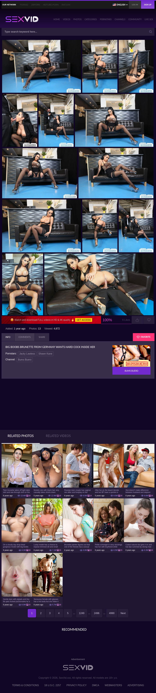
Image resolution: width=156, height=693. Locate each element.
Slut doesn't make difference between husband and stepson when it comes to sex (138, 491)
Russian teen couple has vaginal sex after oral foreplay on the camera (77, 491)
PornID (24, 5)
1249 (81, 613)
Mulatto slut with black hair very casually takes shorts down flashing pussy (46, 491)
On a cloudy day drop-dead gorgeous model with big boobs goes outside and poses (15, 546)
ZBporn (35, 5)
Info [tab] (7, 337)
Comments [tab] (24, 337)
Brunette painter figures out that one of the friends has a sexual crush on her (77, 546)
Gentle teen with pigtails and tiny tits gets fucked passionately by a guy (16, 600)
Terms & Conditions (25, 685)
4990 (112, 613)
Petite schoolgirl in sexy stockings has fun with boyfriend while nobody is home (108, 546)
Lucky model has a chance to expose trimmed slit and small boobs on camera (46, 546)
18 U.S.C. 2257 (52, 685)
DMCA (95, 685)
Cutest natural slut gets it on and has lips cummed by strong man (139, 546)
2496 (96, 613)
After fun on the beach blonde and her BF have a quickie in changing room (107, 491)
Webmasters (113, 685)
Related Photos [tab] (21, 436)
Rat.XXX (66, 5)
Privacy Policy (76, 685)
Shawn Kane (45, 353)
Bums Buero (24, 359)
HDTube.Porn (51, 5)
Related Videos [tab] (58, 436)
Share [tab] (42, 337)
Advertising (136, 685)
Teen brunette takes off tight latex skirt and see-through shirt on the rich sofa (16, 491)
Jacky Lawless (27, 353)
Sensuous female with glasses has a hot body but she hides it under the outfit (46, 600)
